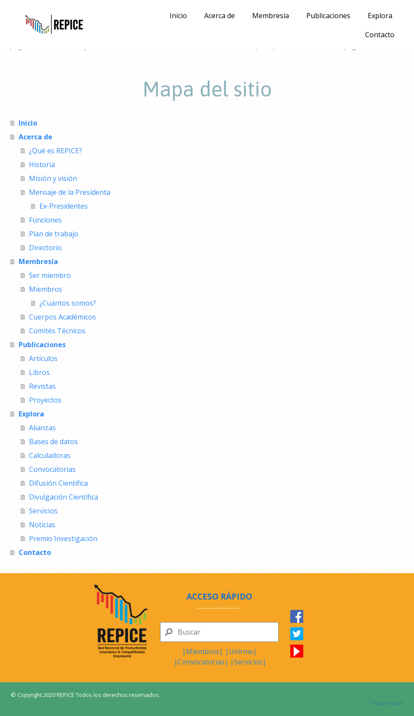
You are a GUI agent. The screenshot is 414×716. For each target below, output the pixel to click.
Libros (39, 372)
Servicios (43, 511)
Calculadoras (50, 455)
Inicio (178, 15)
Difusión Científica (58, 483)
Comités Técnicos (57, 330)
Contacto (380, 34)
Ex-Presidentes (63, 206)
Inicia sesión (387, 703)
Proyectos (45, 400)
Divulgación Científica (63, 497)
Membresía (270, 15)
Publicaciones (328, 15)
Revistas (42, 386)
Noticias (42, 524)
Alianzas (42, 427)
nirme (243, 651)
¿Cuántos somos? (67, 303)
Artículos (43, 358)
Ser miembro (50, 275)
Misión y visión (53, 178)
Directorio (45, 247)
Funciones (45, 220)
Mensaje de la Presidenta (69, 192)
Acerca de (219, 15)
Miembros (45, 289)
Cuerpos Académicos (62, 317)
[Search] (219, 632)
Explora (380, 15)
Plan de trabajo (53, 234)
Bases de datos (53, 441)
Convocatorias (52, 469)
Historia (42, 164)
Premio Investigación (63, 538)
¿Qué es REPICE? (55, 150)
